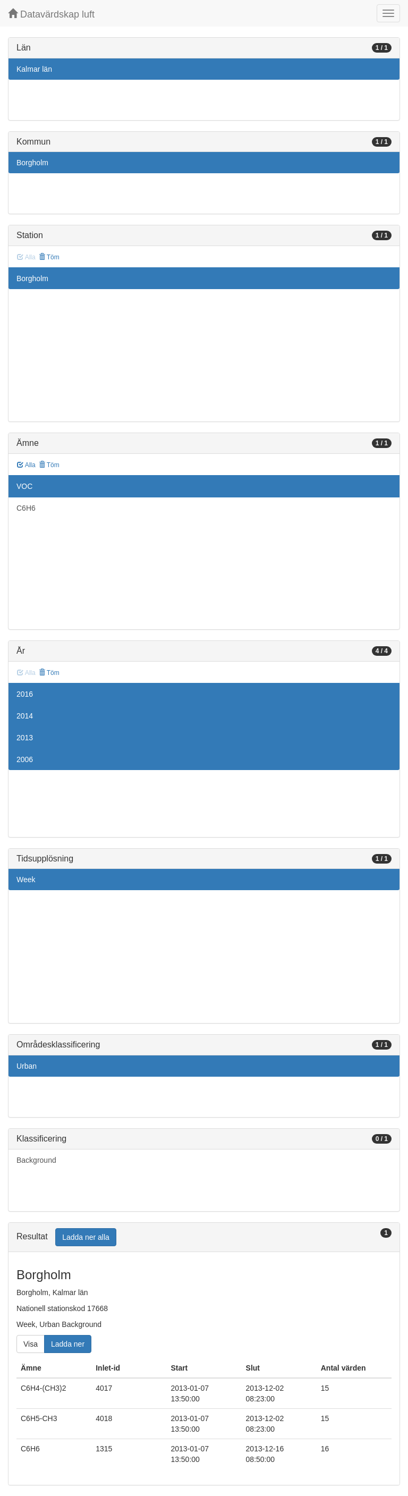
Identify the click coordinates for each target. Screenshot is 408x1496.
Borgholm (32, 162)
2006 (24, 759)
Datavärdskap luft (51, 14)
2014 (24, 716)
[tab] (204, 1237)
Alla (26, 465)
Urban (26, 1066)
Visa (30, 1344)
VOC (24, 486)
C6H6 (26, 508)
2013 (24, 737)
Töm (49, 257)
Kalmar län (34, 69)
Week (26, 879)
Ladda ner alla (85, 1237)
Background (36, 1160)
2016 (24, 694)
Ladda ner (67, 1344)
